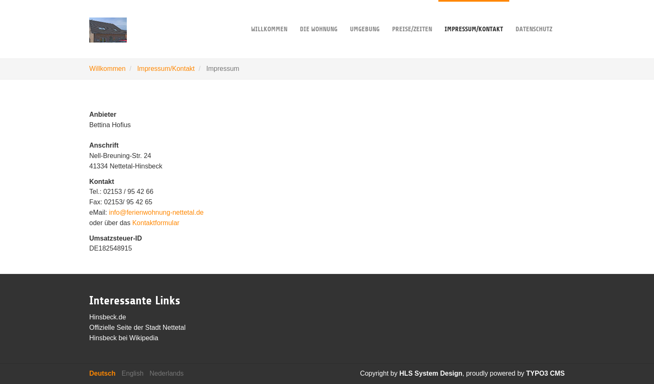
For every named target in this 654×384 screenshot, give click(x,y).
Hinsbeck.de (107, 317)
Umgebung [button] (365, 16)
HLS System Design (430, 373)
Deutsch (102, 373)
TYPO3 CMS (545, 373)
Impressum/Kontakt (166, 68)
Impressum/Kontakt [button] (473, 16)
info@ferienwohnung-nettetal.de (156, 212)
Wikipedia (143, 337)
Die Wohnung (319, 16)
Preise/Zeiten (412, 16)
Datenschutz (533, 16)
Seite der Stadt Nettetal (151, 327)
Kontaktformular (155, 222)
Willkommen (269, 16)
